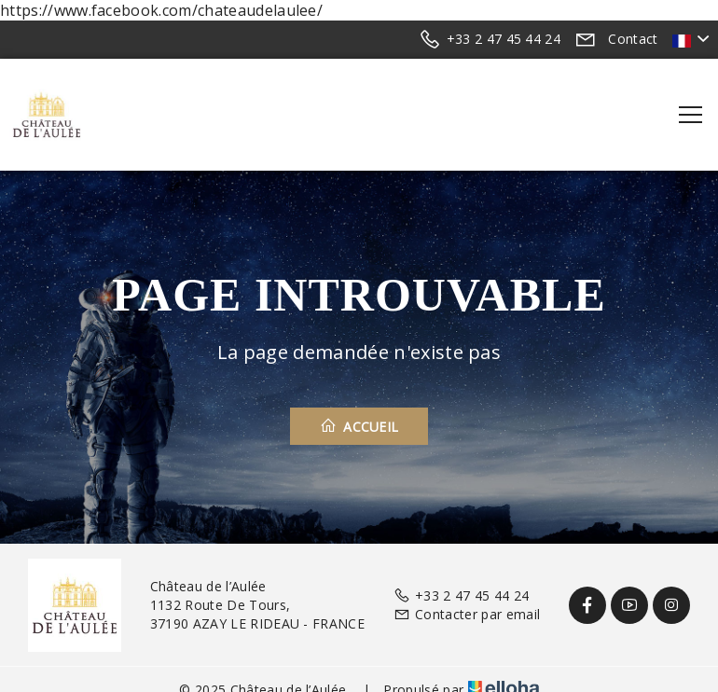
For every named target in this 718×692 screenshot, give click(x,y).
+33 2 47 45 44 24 (462, 595)
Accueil (359, 426)
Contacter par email (467, 614)
